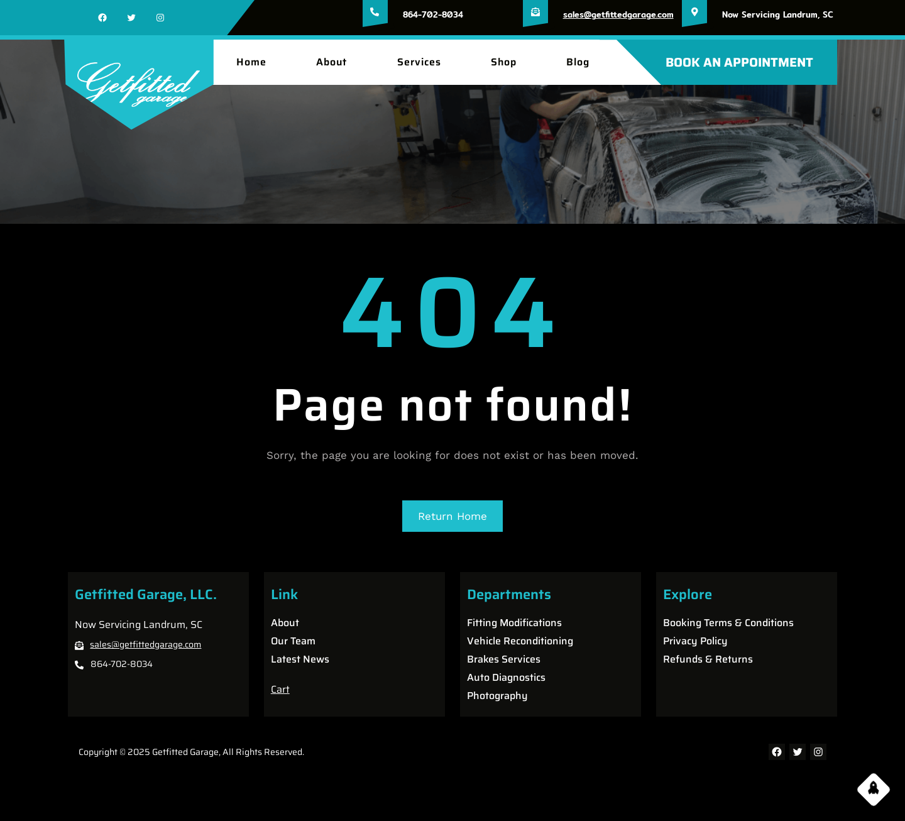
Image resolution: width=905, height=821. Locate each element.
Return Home (452, 516)
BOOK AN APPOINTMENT (739, 62)
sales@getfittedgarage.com (618, 14)
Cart (280, 689)
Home (251, 62)
